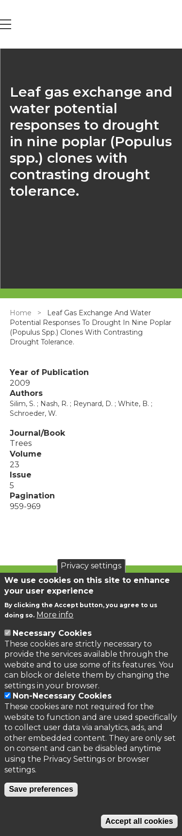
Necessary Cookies (52, 633)
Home (21, 312)
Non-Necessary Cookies (62, 695)
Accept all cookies (139, 821)
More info (54, 614)
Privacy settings (91, 565)
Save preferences (41, 789)
